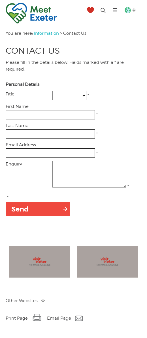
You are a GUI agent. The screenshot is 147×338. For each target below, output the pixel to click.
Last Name (17, 125)
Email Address (21, 144)
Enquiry (14, 164)
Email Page (59, 323)
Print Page (17, 323)
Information (46, 33)
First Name (17, 106)
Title (10, 94)
